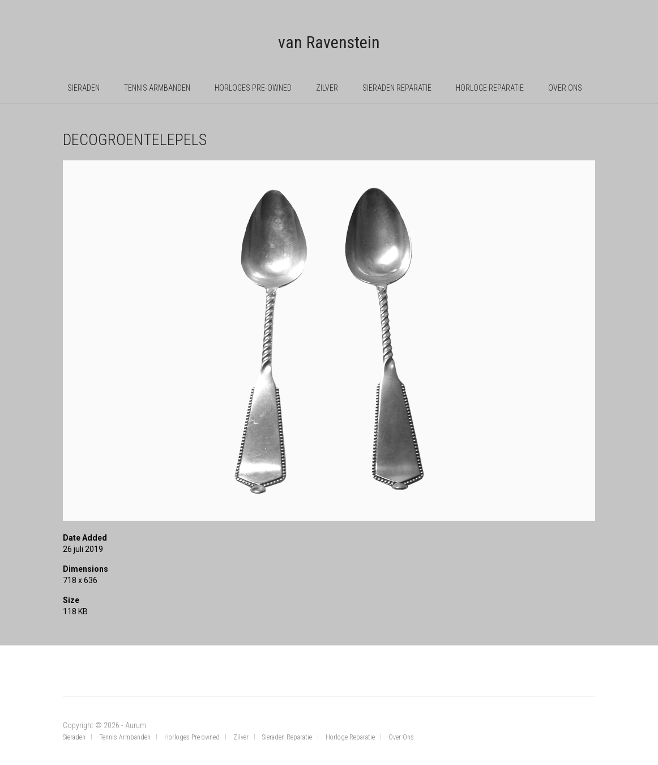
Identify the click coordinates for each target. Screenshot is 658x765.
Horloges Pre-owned (253, 87)
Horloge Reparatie (490, 87)
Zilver (327, 87)
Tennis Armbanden (157, 87)
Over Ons (565, 87)
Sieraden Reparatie (396, 87)
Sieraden (83, 87)
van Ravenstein (329, 42)
